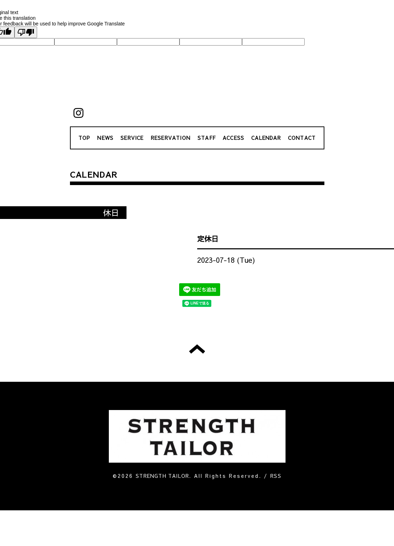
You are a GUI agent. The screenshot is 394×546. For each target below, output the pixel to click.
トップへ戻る (197, 349)
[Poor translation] (25, 32)
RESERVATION (170, 137)
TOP (84, 137)
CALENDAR (266, 137)
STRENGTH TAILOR (162, 475)
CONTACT (302, 137)
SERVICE (131, 137)
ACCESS (233, 137)
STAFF (207, 137)
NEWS (105, 137)
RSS (275, 475)
